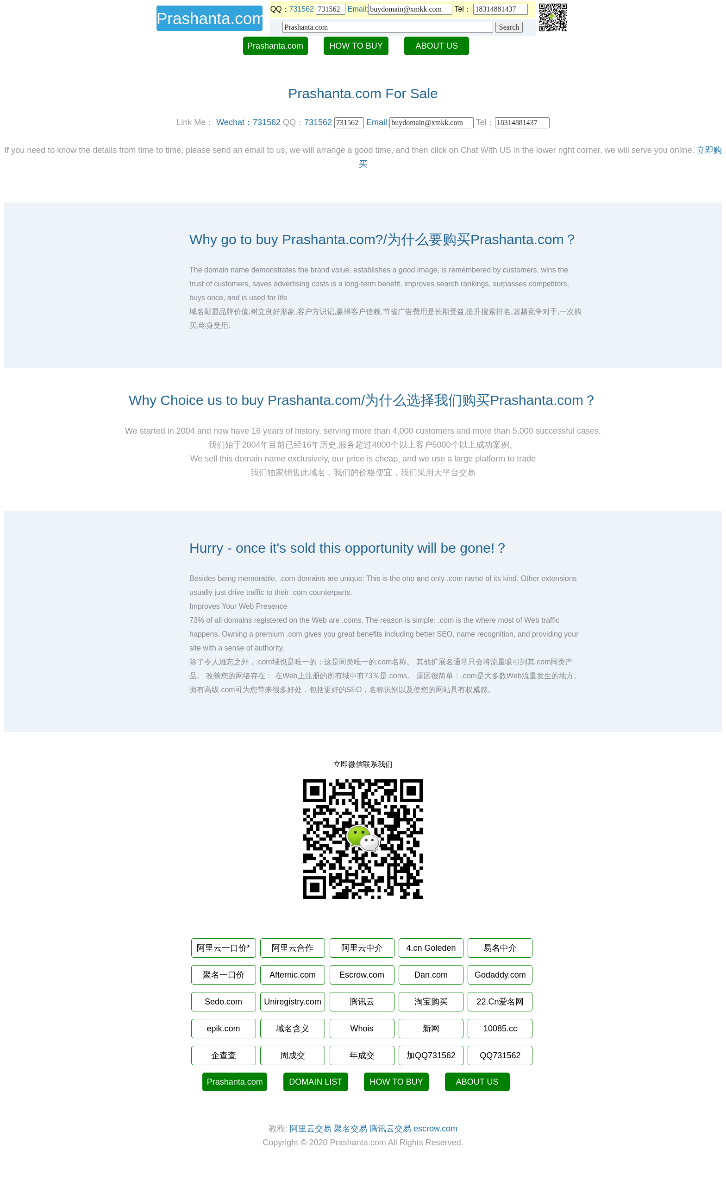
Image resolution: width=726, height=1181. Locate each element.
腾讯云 (362, 1001)
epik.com (223, 1028)
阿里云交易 (311, 1128)
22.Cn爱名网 (500, 1001)
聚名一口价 (223, 974)
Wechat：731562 (248, 122)
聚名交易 (350, 1128)
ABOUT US (437, 46)
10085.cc (500, 1028)
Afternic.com (292, 974)
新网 (431, 1028)
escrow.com (435, 1128)
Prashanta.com (275, 46)
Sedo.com (223, 1001)
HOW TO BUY (355, 46)
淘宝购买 (431, 1001)
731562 (301, 9)
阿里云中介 (362, 948)
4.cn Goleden (431, 948)
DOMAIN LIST (315, 1081)
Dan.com (431, 974)
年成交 (362, 1055)
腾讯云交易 (390, 1128)
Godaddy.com (500, 974)
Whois (361, 1028)
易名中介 (500, 948)
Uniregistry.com (292, 1001)
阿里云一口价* (223, 948)
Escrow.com (361, 974)
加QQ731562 (431, 1055)
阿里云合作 (292, 948)
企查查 (223, 1055)
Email (357, 9)
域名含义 (292, 1028)
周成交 (292, 1055)
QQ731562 (500, 1055)
